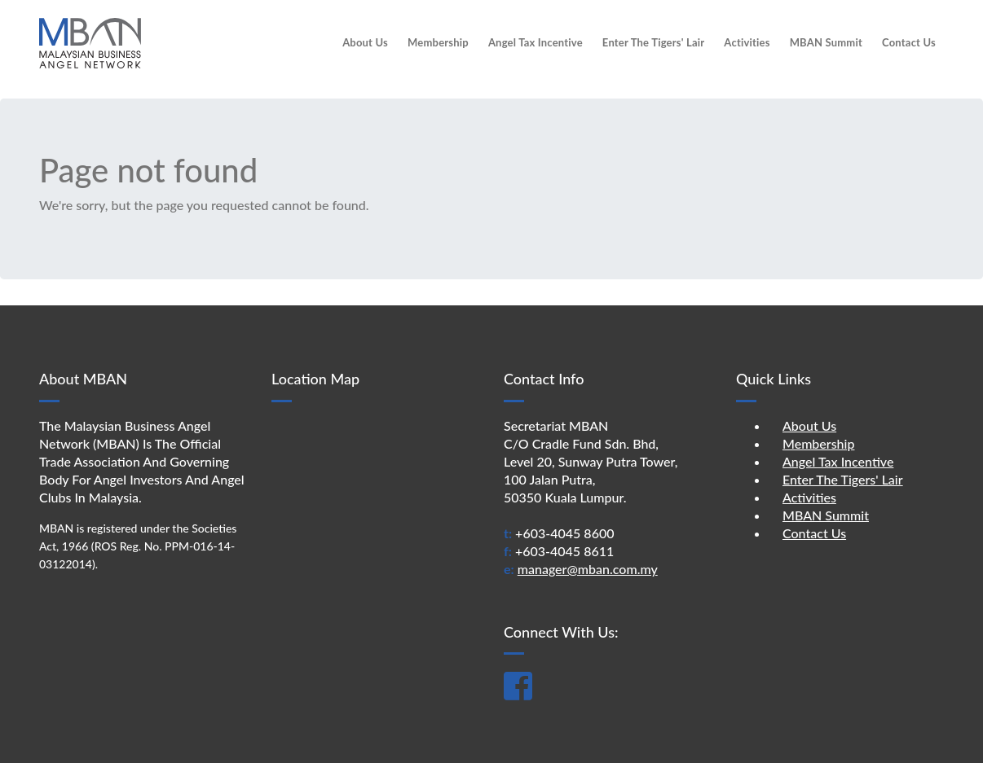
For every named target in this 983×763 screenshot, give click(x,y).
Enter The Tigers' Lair (653, 42)
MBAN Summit (826, 42)
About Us (365, 42)
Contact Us (909, 42)
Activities (746, 42)
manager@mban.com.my (588, 569)
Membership (438, 42)
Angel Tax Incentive (535, 42)
